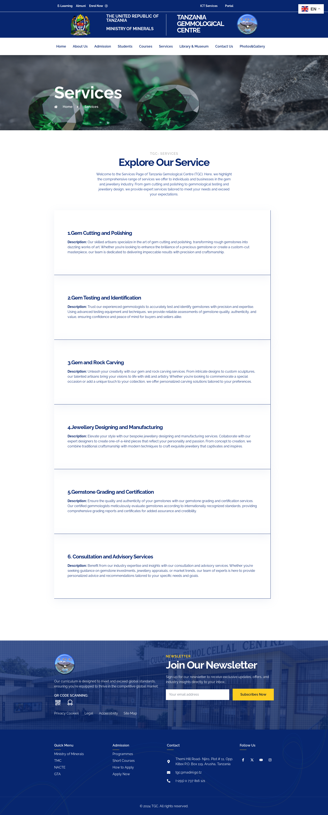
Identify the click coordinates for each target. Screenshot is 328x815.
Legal (90, 713)
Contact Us (224, 46)
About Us (80, 46)
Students (125, 46)
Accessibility (110, 713)
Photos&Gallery (252, 46)
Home (61, 46)
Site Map (133, 713)
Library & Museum (194, 46)
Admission (102, 46)
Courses (145, 46)
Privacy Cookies (66, 713)
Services (166, 46)
